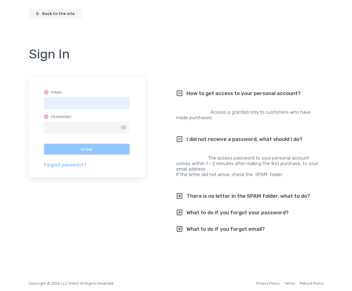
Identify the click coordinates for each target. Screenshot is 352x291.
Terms (289, 283)
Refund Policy (312, 283)
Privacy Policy (268, 283)
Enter (87, 149)
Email (56, 92)
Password (61, 117)
